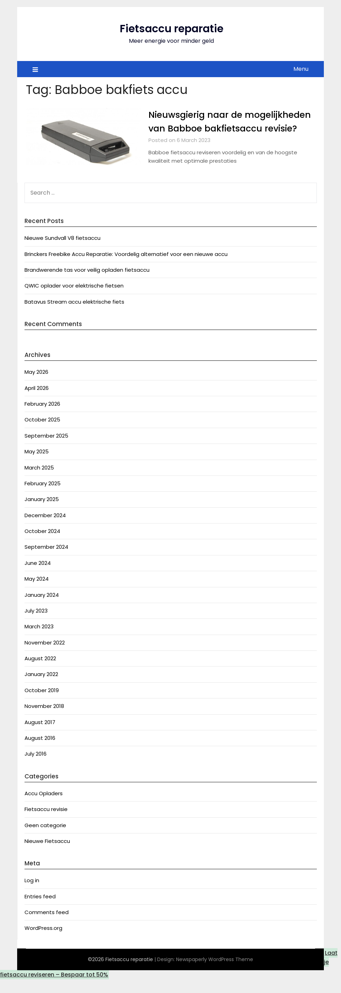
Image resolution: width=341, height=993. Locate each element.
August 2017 (40, 735)
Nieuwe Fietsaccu (47, 854)
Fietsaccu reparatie (171, 28)
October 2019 (42, 704)
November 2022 (45, 656)
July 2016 (36, 767)
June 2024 (38, 576)
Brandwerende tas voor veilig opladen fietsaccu (87, 283)
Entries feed (40, 910)
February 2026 (42, 417)
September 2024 (46, 560)
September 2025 (46, 449)
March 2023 (39, 640)
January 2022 (41, 687)
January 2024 (42, 608)
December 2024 (45, 529)
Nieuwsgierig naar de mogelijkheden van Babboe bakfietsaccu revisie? (212, 128)
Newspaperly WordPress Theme (214, 973)
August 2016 (40, 751)
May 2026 (36, 385)
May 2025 (37, 465)
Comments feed (47, 926)
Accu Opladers (44, 807)
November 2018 (44, 719)
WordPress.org (43, 941)
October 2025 (42, 433)
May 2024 (37, 592)
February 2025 (43, 497)
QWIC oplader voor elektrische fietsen (74, 299)
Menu (300, 69)
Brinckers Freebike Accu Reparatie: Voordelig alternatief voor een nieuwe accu (126, 267)
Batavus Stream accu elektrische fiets (74, 315)
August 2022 (40, 672)
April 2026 (37, 401)
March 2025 (39, 481)
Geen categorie (45, 839)
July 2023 (36, 624)
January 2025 (42, 512)
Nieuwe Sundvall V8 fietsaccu (62, 251)
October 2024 (42, 544)
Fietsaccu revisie (46, 822)
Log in (32, 894)
